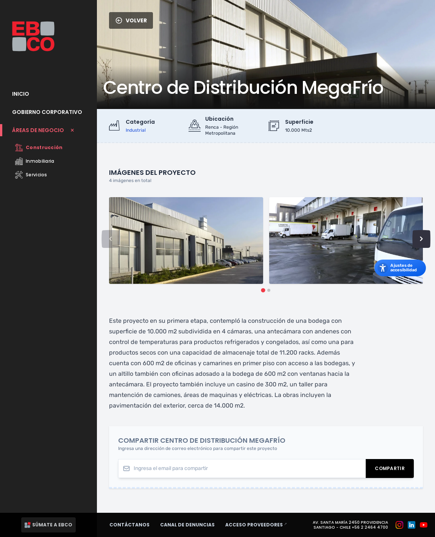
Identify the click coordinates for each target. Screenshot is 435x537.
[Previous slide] (110, 239)
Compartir (394, 470)
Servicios (31, 175)
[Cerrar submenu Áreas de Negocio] (48, 130)
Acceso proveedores (259, 524)
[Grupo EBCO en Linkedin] (411, 525)
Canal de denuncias (187, 524)
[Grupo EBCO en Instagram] (399, 525)
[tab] (263, 290)
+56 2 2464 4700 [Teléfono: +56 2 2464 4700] (370, 527)
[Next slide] (421, 239)
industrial (136, 130)
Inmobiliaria (35, 161)
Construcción (39, 147)
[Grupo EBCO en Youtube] (423, 525)
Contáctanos (129, 524)
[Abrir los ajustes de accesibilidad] (400, 268)
